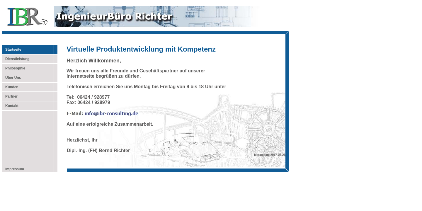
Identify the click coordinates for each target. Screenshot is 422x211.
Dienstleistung (16, 59)
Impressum (13, 169)
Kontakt (10, 106)
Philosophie (13, 68)
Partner (10, 96)
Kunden (10, 87)
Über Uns (11, 78)
